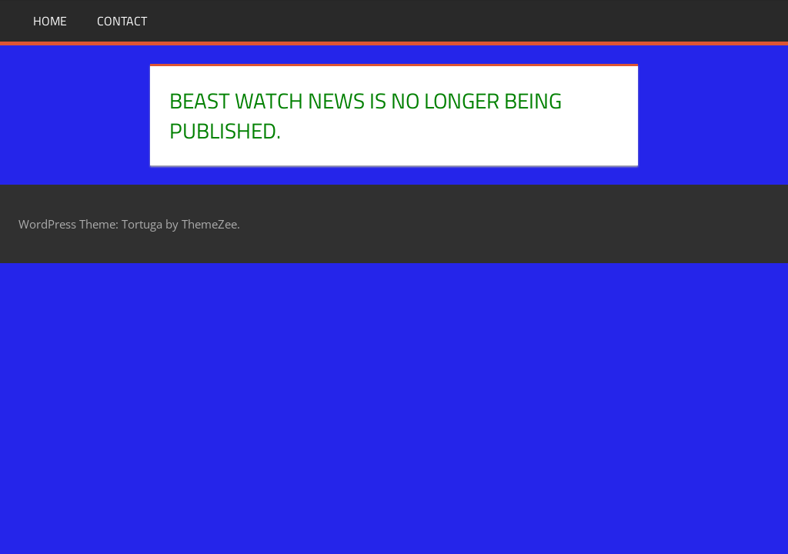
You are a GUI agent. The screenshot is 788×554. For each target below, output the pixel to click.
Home (50, 21)
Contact (122, 21)
